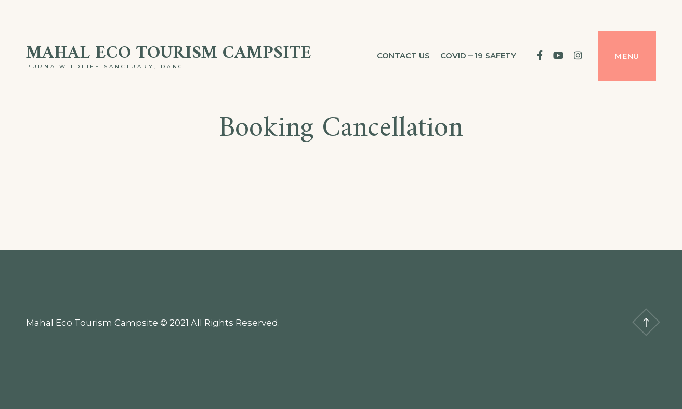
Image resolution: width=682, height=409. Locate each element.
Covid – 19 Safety (478, 55)
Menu (626, 56)
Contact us (403, 55)
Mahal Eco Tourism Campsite (168, 53)
